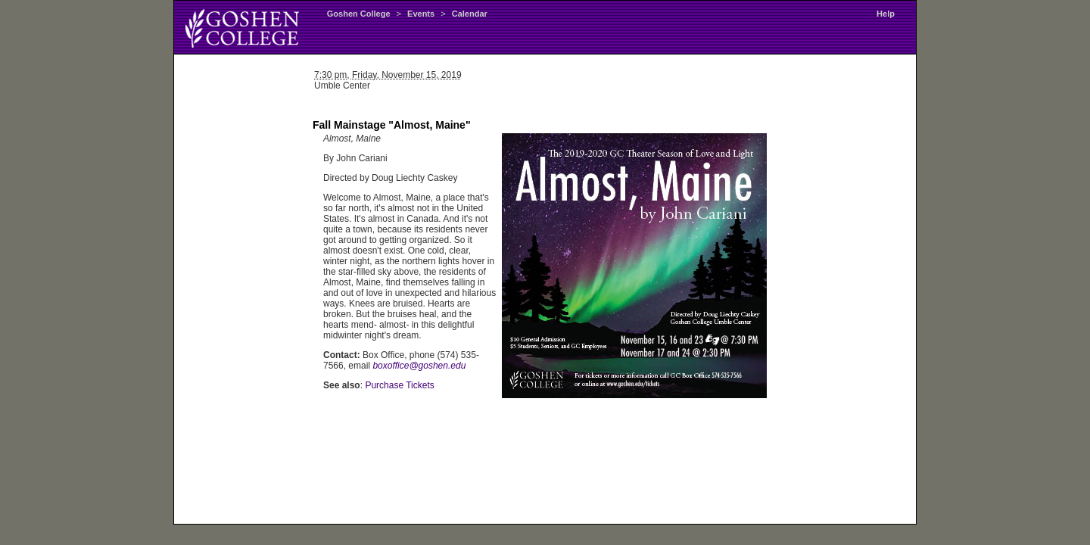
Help (886, 13)
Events (420, 13)
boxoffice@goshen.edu (419, 365)
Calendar (469, 13)
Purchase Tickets (399, 385)
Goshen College (359, 13)
